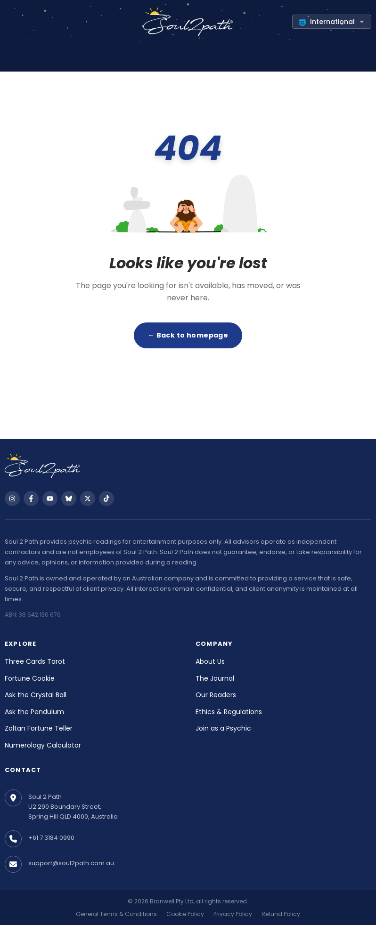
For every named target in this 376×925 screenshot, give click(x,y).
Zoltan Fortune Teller (39, 728)
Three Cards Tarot (35, 661)
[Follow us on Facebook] (31, 498)
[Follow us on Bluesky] (68, 498)
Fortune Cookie (30, 678)
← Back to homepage (188, 335)
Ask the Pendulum (34, 711)
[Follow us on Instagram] (12, 498)
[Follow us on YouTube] (49, 498)
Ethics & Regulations (229, 711)
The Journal (215, 678)
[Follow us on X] (87, 498)
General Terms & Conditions (116, 914)
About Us (210, 661)
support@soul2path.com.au (71, 863)
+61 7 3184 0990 (51, 837)
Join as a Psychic (223, 728)
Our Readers (216, 695)
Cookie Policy (185, 914)
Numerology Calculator (43, 745)
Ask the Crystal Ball (35, 695)
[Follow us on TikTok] (106, 498)
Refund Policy (281, 914)
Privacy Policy (232, 914)
